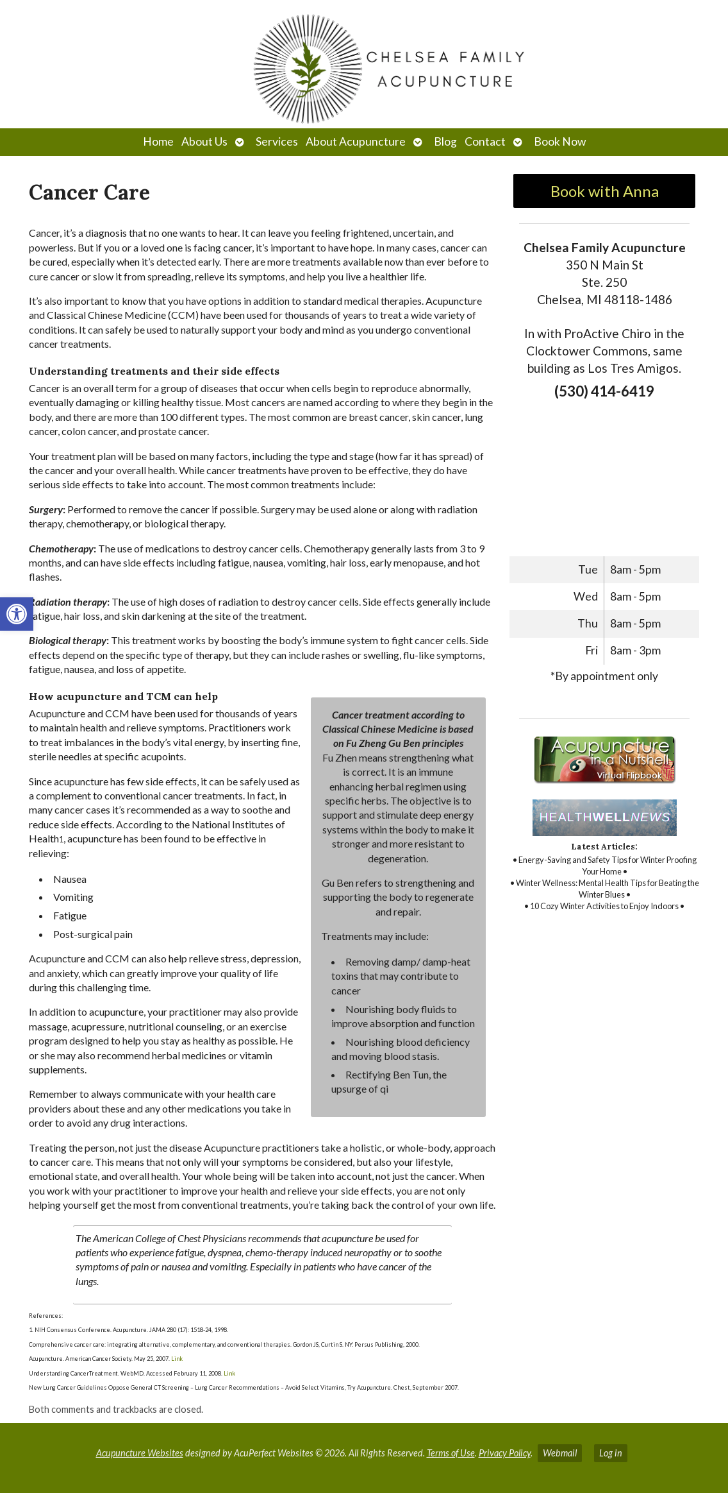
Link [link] (176, 1358)
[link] (16, 614)
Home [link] (158, 141)
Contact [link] (485, 141)
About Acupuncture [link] (356, 141)
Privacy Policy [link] (505, 1452)
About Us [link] (204, 141)
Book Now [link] (560, 141)
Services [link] (277, 141)
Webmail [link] (560, 1452)
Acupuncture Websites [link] (139, 1452)
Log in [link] (610, 1452)
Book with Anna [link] (604, 191)
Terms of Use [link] (451, 1452)
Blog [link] (445, 141)
